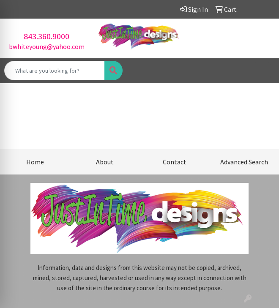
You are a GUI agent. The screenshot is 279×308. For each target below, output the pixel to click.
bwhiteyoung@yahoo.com (47, 46)
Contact (174, 162)
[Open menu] (262, 70)
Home (35, 162)
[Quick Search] (54, 70)
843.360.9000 (46, 36)
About (105, 162)
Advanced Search (244, 162)
